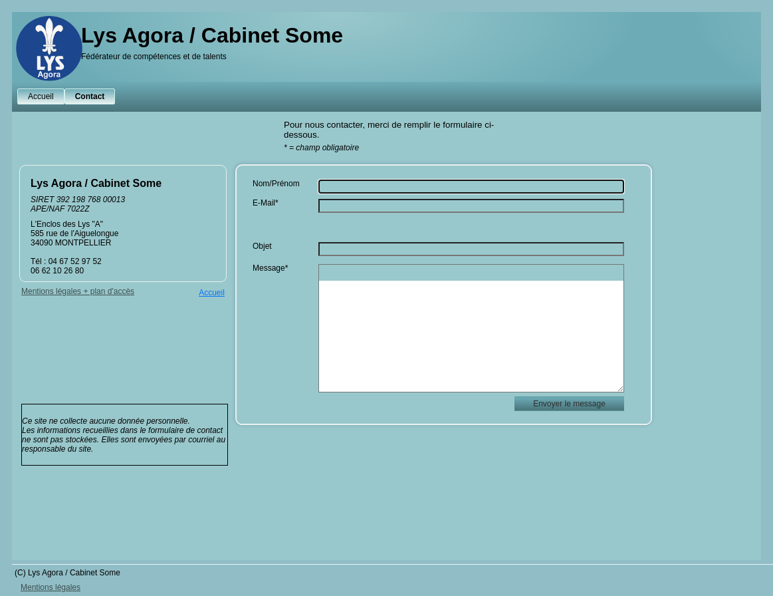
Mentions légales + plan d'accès (77, 291)
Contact (90, 96)
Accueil (41, 96)
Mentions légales (50, 587)
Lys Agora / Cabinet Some (212, 35)
